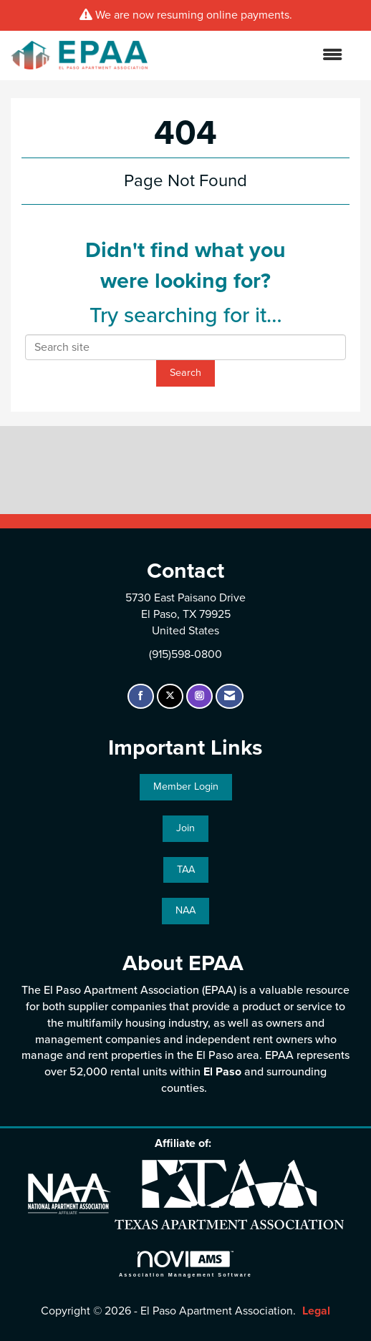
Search (185, 373)
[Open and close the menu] (252, 55)
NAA (185, 910)
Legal (316, 1311)
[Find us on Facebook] (140, 696)
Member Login (185, 786)
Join (185, 828)
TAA (186, 869)
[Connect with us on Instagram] (199, 696)
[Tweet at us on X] (170, 696)
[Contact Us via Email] (230, 696)
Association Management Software (185, 1264)
